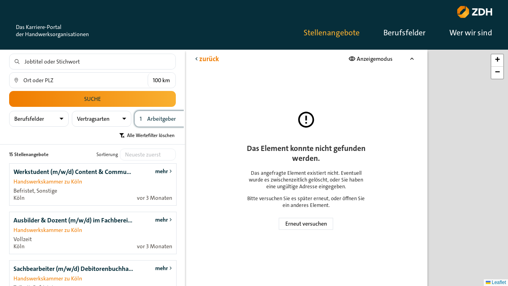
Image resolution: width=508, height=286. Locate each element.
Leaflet (496, 282)
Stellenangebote (332, 32)
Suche (92, 98)
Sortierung (107, 154)
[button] (497, 60)
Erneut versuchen (306, 223)
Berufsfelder (404, 32)
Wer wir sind (470, 32)
